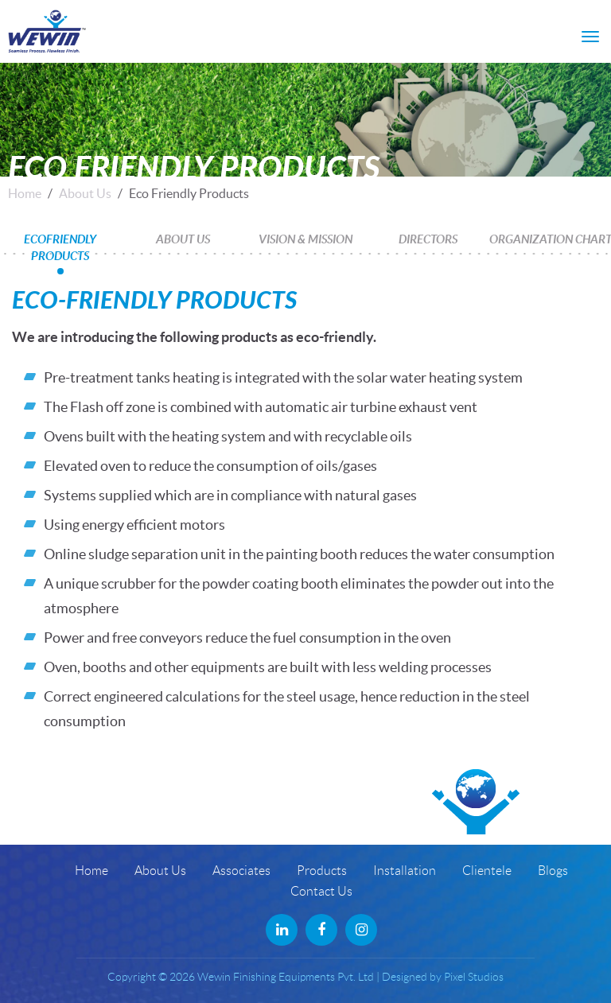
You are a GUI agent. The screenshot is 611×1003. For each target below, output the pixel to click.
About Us (85, 193)
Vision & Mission (305, 238)
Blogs (553, 870)
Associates (241, 870)
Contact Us (321, 891)
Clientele (487, 870)
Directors (428, 238)
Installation (404, 870)
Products (322, 870)
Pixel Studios (474, 976)
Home (24, 193)
